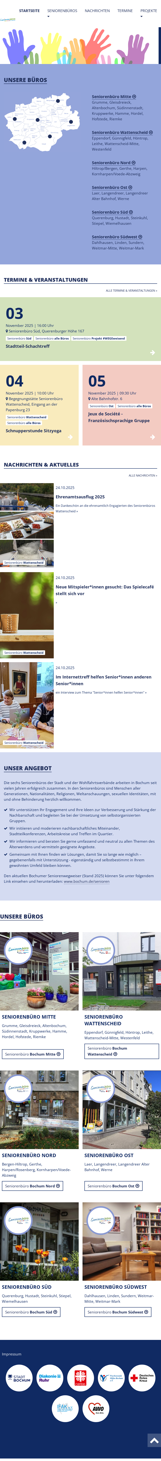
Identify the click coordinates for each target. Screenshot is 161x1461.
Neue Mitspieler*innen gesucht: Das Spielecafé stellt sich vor (105, 590)
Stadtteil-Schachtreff (28, 346)
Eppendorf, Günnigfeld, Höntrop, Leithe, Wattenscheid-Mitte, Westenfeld (122, 141)
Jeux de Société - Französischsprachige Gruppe (119, 417)
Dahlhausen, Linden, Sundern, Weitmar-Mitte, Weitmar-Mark (118, 242)
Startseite (31, 10)
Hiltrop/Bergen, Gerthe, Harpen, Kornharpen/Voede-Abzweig (119, 168)
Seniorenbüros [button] (62, 10)
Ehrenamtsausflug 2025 (80, 497)
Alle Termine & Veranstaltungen (130, 290)
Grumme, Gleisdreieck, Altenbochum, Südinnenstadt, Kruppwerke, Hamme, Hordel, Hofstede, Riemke (118, 107)
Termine (125, 10)
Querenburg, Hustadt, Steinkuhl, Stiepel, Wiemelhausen (120, 217)
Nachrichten (97, 10)
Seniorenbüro (30, 1054)
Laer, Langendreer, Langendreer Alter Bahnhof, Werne (120, 193)
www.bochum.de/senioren (87, 881)
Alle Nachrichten (142, 475)
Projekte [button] (148, 10)
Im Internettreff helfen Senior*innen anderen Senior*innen (103, 680)
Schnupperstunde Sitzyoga (33, 430)
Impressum (11, 1354)
